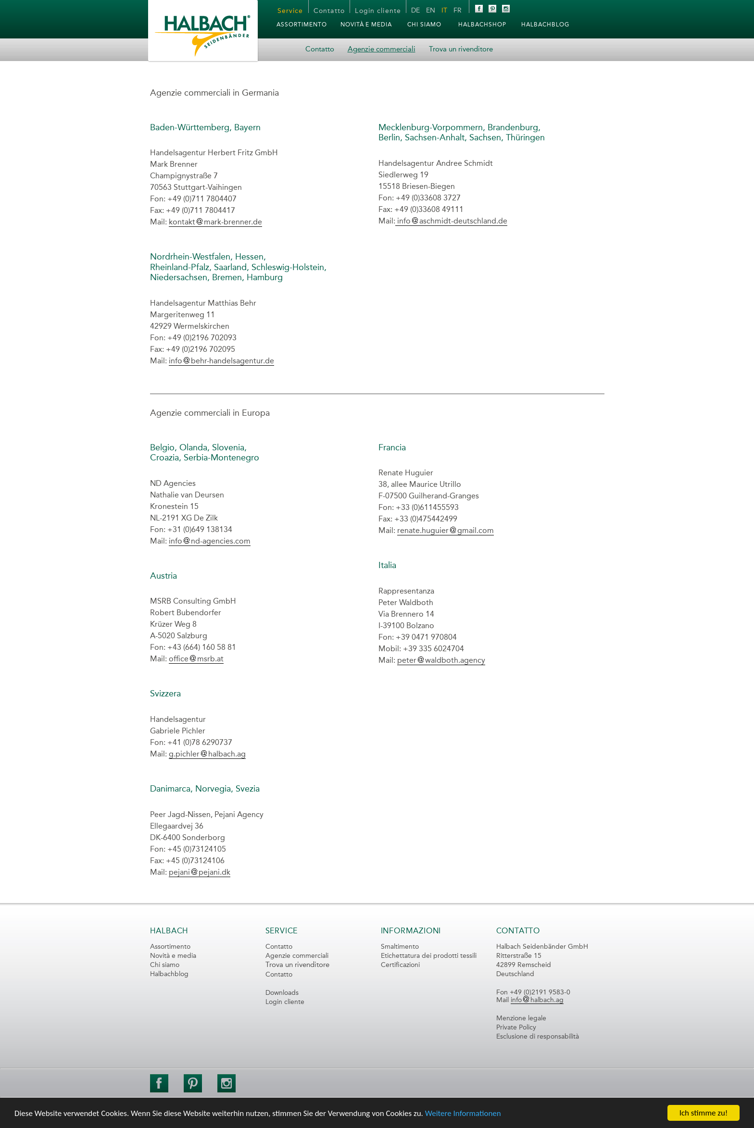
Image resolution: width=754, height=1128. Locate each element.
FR (457, 10)
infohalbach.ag (537, 1000)
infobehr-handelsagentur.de (221, 361)
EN (430, 10)
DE (415, 10)
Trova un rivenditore (461, 49)
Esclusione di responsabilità (537, 1036)
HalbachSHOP (482, 25)
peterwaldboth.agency (441, 661)
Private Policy (516, 1027)
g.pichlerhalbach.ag (207, 754)
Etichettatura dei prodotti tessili (429, 956)
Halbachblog (169, 974)
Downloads (282, 993)
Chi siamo (424, 25)
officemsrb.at (196, 659)
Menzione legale (521, 1018)
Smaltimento (400, 946)
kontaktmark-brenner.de (215, 222)
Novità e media (366, 25)
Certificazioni (400, 965)
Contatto (329, 11)
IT (444, 10)
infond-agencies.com (210, 541)
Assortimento (301, 25)
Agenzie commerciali (381, 49)
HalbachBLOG (545, 25)
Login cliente (378, 11)
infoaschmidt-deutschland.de (451, 221)
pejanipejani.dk (199, 873)
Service (290, 11)
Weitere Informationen (463, 1113)
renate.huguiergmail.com (445, 531)
